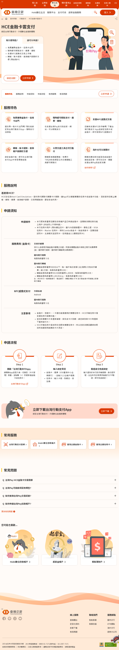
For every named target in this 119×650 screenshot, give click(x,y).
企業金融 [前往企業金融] (45, 4)
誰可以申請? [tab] (33, 40)
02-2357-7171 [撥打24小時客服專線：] (63, 644)
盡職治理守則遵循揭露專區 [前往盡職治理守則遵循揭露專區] (53, 647)
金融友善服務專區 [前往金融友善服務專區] (8, 647)
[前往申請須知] (30, 93)
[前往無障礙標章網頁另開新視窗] (111, 644)
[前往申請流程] (41, 93)
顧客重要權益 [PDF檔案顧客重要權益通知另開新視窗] (70, 647)
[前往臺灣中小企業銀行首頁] (13, 12)
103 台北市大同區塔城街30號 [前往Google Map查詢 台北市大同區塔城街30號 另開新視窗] (13, 644)
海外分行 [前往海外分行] (111, 627)
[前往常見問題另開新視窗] (8, 511)
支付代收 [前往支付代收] (13, 18)
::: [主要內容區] (2, 19)
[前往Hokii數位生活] (38, 12)
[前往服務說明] (19, 93)
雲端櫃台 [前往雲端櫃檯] (73, 620)
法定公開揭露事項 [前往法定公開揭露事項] (34, 647)
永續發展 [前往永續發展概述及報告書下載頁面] (97, 4)
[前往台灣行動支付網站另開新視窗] (19, 383)
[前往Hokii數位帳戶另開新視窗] (43, 444)
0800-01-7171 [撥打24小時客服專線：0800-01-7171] (44, 644)
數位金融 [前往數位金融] (55, 4)
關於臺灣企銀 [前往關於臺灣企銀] (66, 4)
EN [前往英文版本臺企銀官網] (115, 3)
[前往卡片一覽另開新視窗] (102, 444)
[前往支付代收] (62, 12)
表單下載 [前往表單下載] (73, 627)
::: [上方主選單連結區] (2, 1)
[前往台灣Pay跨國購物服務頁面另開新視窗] (90, 167)
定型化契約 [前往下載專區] (74, 623)
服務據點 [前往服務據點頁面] (88, 4)
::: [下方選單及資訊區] (2, 609)
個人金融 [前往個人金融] (35, 4)
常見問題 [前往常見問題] (73, 631)
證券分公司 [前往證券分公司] (112, 631)
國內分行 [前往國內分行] (111, 620)
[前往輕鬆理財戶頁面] (98, 547)
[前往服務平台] (51, 12)
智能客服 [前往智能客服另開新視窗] (93, 620)
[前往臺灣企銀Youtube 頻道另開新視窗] (20, 618)
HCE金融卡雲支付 (35, 18)
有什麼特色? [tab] (12, 40)
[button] (107, 12)
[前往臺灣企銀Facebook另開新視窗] (4, 618)
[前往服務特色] (8, 93)
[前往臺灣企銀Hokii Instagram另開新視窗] (15, 618)
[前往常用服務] (52, 93)
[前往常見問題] (63, 93)
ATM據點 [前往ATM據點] (111, 623)
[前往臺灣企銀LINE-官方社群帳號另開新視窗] (9, 618)
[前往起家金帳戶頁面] (59, 547)
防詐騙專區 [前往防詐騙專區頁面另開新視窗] (22, 647)
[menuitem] (38, 12)
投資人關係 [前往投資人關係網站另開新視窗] (107, 4)
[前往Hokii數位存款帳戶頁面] (20, 547)
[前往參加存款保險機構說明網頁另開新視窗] (101, 644)
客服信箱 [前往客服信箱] (93, 623)
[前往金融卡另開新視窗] (73, 444)
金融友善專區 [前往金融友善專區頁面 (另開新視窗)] (77, 4)
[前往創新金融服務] (74, 12)
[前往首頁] (6, 19)
